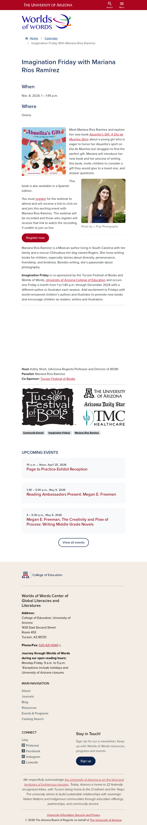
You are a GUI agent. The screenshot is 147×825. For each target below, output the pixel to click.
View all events (73, 542)
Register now (35, 238)
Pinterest (32, 746)
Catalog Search (33, 719)
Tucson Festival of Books (57, 379)
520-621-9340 (50, 645)
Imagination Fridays (59, 432)
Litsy (25, 740)
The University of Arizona (105, 820)
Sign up (85, 761)
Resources (29, 708)
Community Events (33, 432)
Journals (28, 697)
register (40, 199)
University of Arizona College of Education (76, 280)
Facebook (33, 751)
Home (34, 38)
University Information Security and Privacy (73, 815)
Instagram (33, 757)
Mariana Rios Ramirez (87, 432)
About (26, 691)
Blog (25, 702)
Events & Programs (35, 713)
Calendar (51, 38)
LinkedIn (32, 762)
